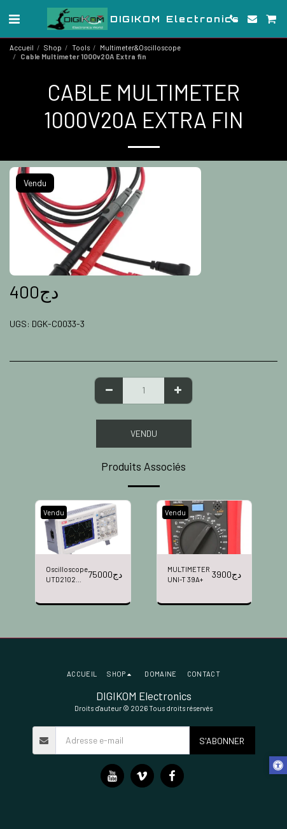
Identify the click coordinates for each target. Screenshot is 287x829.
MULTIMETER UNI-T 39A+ (188, 574)
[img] (83, 527)
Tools (81, 47)
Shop (53, 47)
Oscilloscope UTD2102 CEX (67, 575)
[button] (14, 18)
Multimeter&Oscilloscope (140, 47)
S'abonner (221, 740)
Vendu (143, 433)
